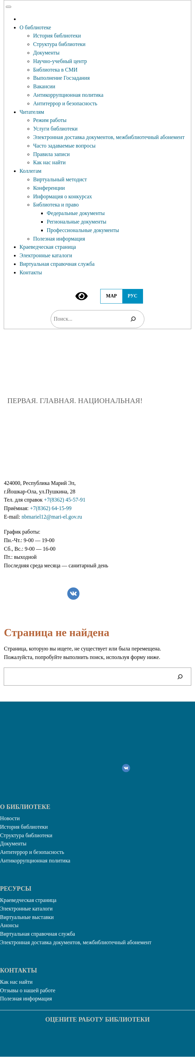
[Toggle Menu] (8, 7)
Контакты (30, 272)
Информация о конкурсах (62, 196)
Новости (10, 818)
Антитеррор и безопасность (65, 103)
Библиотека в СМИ (55, 70)
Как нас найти (49, 162)
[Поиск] (133, 319)
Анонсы (9, 925)
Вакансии (44, 86)
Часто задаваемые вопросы (64, 146)
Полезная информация (59, 239)
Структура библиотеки (59, 44)
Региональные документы (76, 222)
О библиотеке (35, 27)
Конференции (49, 188)
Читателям (31, 112)
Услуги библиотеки (55, 129)
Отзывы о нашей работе (27, 990)
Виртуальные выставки (27, 917)
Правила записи (51, 154)
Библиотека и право (55, 205)
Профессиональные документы (83, 230)
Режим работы (49, 120)
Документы (46, 53)
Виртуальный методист (60, 179)
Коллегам (30, 171)
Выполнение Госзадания (61, 78)
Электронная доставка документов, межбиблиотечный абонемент (108, 137)
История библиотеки (57, 36)
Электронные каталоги (45, 255)
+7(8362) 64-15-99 (50, 508)
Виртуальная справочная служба (56, 264)
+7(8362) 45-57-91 (64, 500)
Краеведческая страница (47, 247)
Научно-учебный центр (60, 61)
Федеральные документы (76, 213)
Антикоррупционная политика (68, 95)
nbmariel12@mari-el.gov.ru (51, 517)
